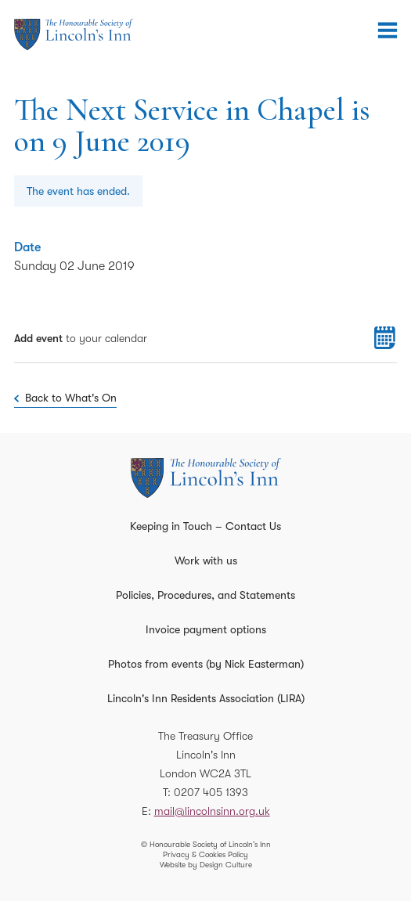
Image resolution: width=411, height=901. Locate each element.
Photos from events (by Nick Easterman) (206, 664)
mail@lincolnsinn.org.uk (212, 811)
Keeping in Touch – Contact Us (205, 526)
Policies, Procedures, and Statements (205, 595)
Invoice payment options (206, 629)
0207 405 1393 (211, 792)
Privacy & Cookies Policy (205, 854)
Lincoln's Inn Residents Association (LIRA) (206, 698)
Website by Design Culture (206, 864)
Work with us (206, 560)
